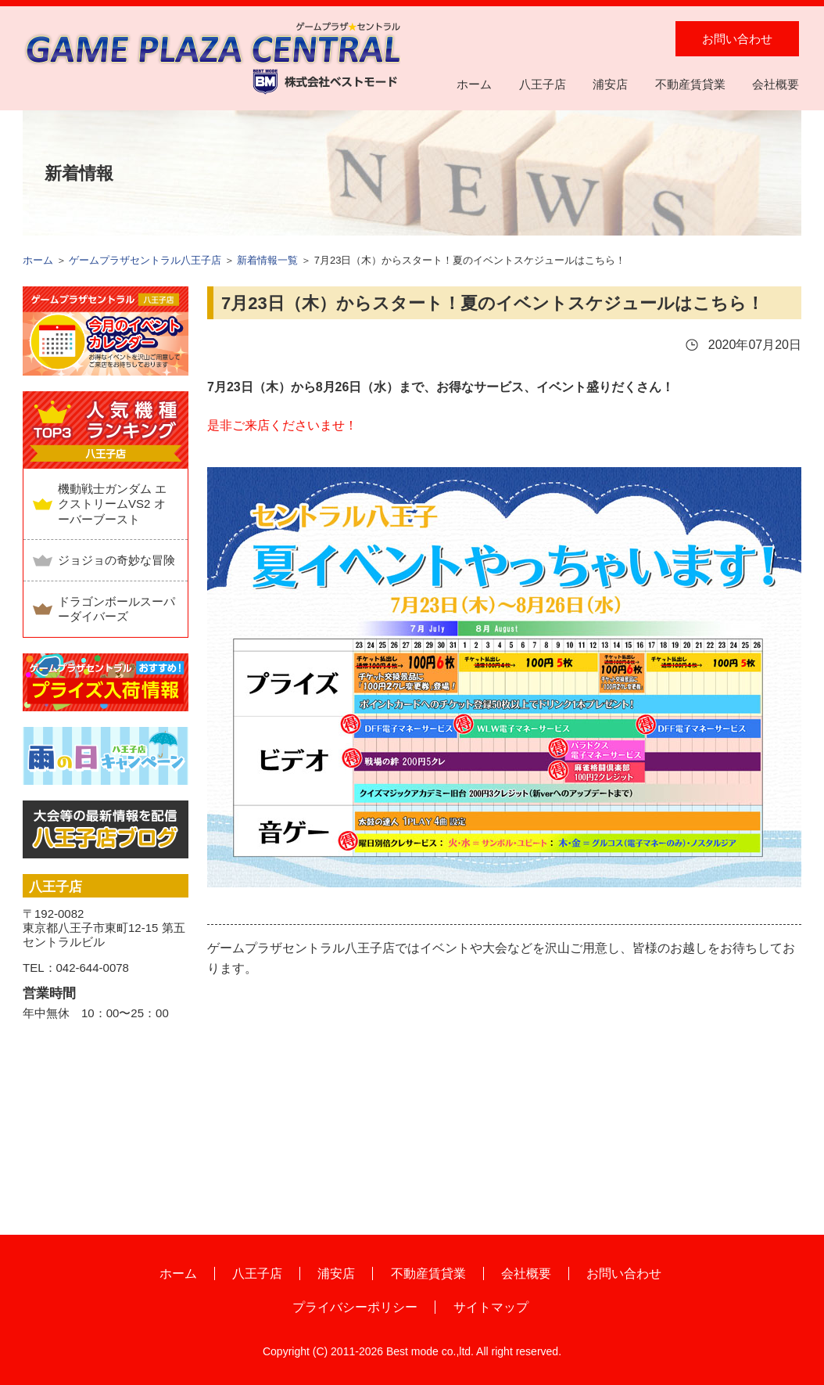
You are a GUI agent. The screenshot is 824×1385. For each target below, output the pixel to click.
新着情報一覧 (267, 260)
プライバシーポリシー (354, 1307)
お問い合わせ (737, 38)
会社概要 (775, 84)
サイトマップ (490, 1307)
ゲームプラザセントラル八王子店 (145, 260)
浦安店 (610, 84)
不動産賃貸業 (690, 84)
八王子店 (542, 84)
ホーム (474, 84)
